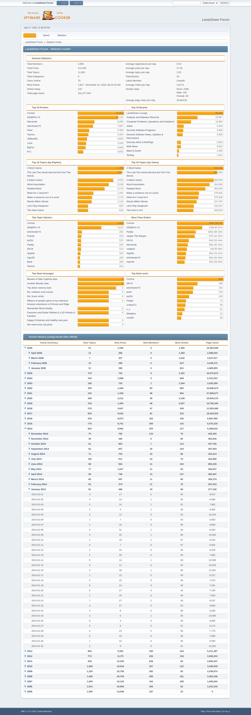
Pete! (30, 130)
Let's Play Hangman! (38, 206)
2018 (29, 408)
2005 (29, 691)
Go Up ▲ (226, 711)
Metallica (131, 313)
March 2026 (37, 358)
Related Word (34, 188)
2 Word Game (34, 168)
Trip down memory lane (39, 287)
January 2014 (38, 489)
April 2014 (36, 474)
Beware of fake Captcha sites (42, 279)
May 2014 (36, 469)
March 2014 (37, 479)
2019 (29, 403)
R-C (29, 151)
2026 (29, 348)
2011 (29, 661)
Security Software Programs (141, 130)
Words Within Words (37, 201)
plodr (129, 292)
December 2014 (39, 433)
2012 (29, 656)
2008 (29, 676)
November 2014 (39, 438)
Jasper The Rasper (136, 236)
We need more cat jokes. (40, 324)
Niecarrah (32, 121)
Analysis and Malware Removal (143, 117)
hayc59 (31, 257)
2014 (29, 428)
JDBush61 (32, 138)
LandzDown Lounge (137, 113)
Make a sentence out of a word (43, 197)
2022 (29, 388)
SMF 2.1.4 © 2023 (28, 711)
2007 (29, 681)
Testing (130, 155)
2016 (29, 418)
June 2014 (36, 464)
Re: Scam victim (35, 296)
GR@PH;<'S (33, 117)
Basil (29, 261)
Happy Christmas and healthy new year (47, 320)
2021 (29, 393)
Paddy (30, 244)
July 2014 (36, 459)
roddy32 (131, 249)
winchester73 (34, 126)
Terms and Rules (214, 711)
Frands (30, 236)
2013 (29, 651)
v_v (128, 309)
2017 (29, 413)
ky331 (30, 240)
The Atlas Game (35, 210)
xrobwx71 (131, 305)
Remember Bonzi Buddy (39, 308)
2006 (29, 686)
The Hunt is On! (135, 210)
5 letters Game (34, 180)
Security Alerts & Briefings (140, 142)
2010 (29, 666)
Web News (132, 146)
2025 (29, 373)
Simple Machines (44, 711)
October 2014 (38, 443)
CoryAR (181, 80)
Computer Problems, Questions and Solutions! (150, 121)
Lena (29, 143)
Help (203, 711)
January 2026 (38, 368)
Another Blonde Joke (38, 283)
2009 (29, 671)
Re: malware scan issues (40, 292)
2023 (29, 383)
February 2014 (39, 484)
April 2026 (36, 353)
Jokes (130, 126)
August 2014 (38, 454)
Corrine (31, 113)
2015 (29, 423)
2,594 (81, 64)
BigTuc (30, 147)
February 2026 (39, 363)
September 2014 (40, 449)
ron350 (130, 317)
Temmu (31, 134)
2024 (29, 378)
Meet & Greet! (134, 150)
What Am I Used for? (38, 193)
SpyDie (31, 253)
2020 (29, 398)
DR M (30, 249)
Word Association (36, 184)
